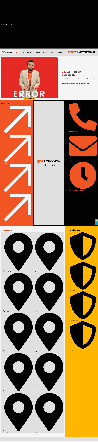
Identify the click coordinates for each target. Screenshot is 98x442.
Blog (52, 52)
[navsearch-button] (94, 52)
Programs (37, 52)
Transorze (48, 438)
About (29, 52)
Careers (60, 52)
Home (22, 52)
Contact (45, 52)
